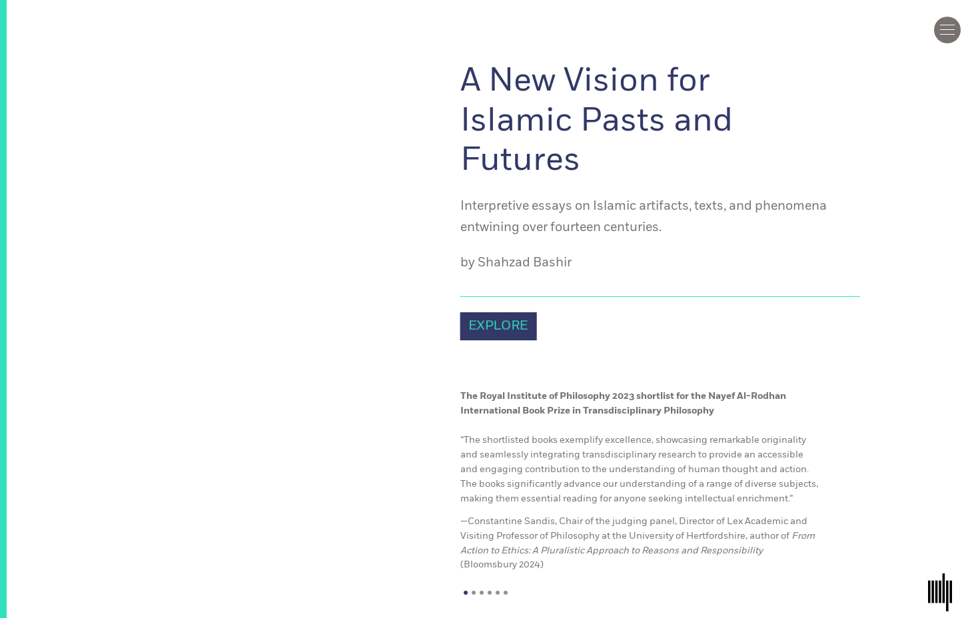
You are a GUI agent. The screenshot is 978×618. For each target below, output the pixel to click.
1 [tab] (466, 593)
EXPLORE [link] (498, 326)
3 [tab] (482, 593)
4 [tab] (490, 593)
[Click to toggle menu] (947, 30)
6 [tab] (506, 593)
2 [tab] (474, 593)
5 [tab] (498, 593)
